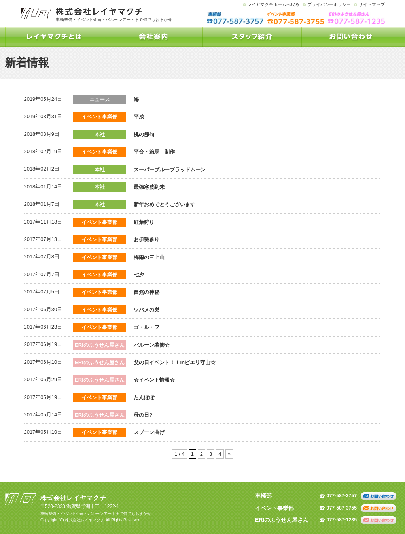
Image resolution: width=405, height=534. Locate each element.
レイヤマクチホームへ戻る (273, 4)
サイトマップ (372, 4)
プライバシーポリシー (329, 4)
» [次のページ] (229, 454)
